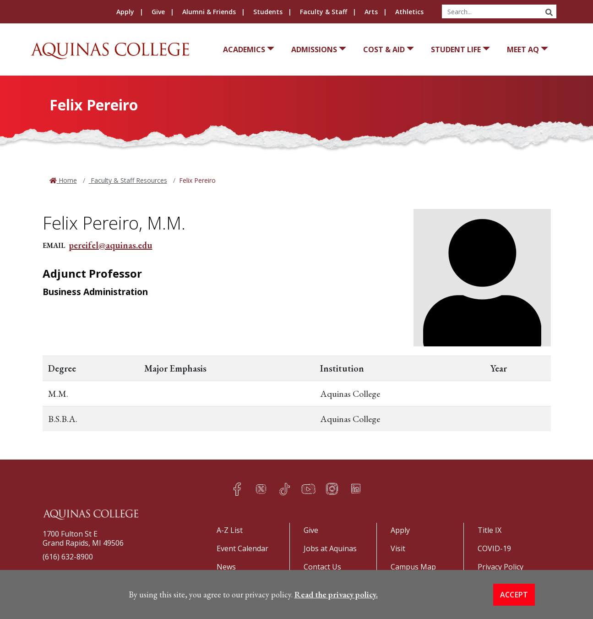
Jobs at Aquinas (330, 548)
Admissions (314, 49)
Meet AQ (523, 49)
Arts (371, 11)
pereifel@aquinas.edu (110, 245)
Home (67, 180)
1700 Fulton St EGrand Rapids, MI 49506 (83, 538)
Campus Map (413, 567)
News (226, 567)
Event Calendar (242, 548)
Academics (244, 49)
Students (268, 11)
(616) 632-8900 (68, 557)
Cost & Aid (384, 49)
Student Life (456, 49)
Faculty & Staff (323, 11)
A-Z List (230, 530)
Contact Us (322, 567)
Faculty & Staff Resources (128, 180)
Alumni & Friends (209, 11)
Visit (398, 548)
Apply (125, 11)
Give (158, 11)
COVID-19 (494, 548)
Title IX (489, 530)
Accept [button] (514, 607)
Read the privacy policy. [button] (336, 606)
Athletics (409, 11)
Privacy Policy (500, 567)
